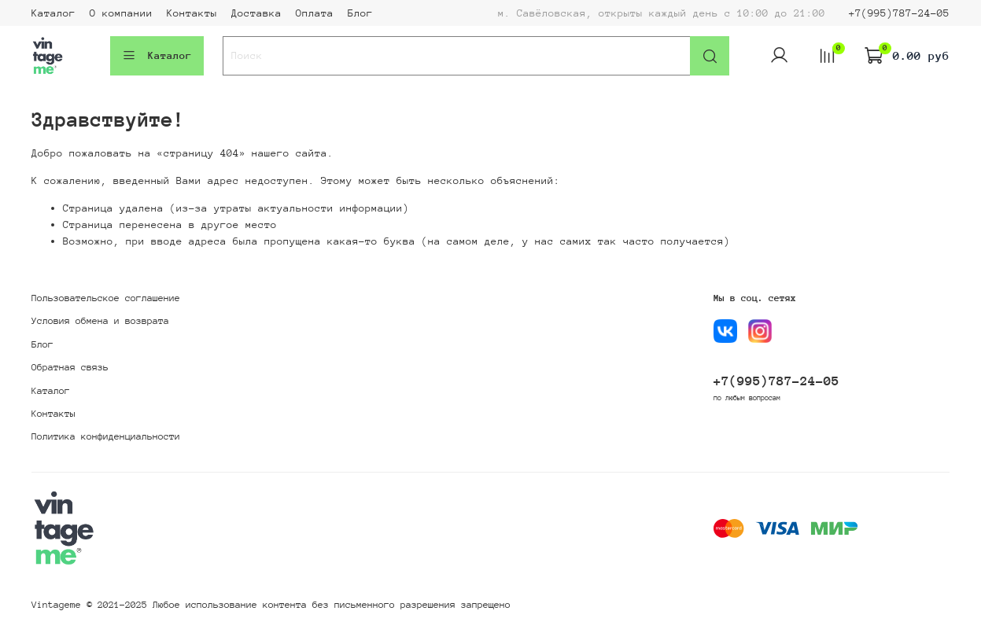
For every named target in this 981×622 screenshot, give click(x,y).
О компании (121, 13)
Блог (360, 13)
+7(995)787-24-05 (899, 13)
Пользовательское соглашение (105, 298)
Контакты (192, 13)
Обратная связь (70, 367)
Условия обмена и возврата (100, 320)
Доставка (256, 13)
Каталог (53, 13)
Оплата (315, 13)
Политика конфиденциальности (105, 436)
